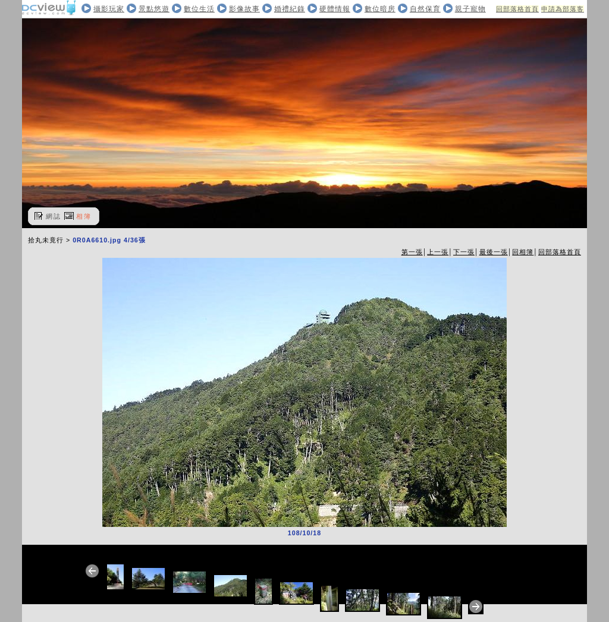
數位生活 (199, 9)
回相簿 (522, 251)
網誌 (53, 216)
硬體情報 (334, 9)
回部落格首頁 (517, 8)
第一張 (412, 251)
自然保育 (425, 9)
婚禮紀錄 (289, 9)
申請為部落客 (562, 8)
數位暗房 (380, 9)
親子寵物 (470, 9)
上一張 (437, 251)
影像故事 (244, 9)
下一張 (464, 251)
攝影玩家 (108, 9)
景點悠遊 (154, 9)
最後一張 (493, 251)
